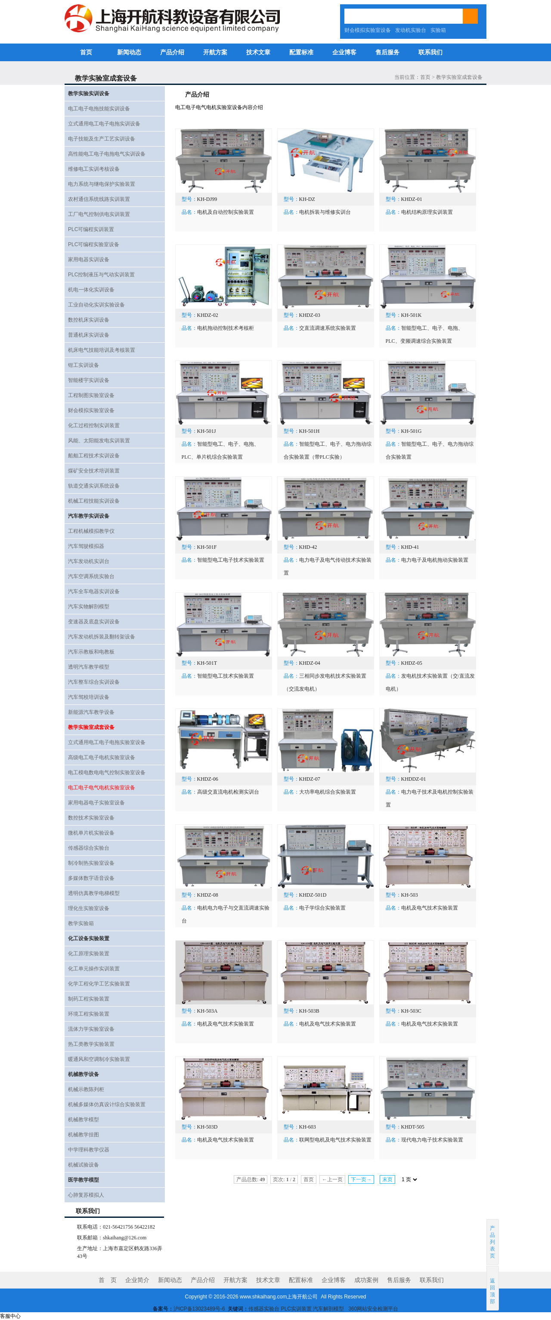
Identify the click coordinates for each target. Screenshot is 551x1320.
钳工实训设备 (83, 365)
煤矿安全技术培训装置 (94, 471)
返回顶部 (493, 1287)
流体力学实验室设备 (91, 1029)
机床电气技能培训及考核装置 (101, 350)
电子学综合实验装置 (322, 908)
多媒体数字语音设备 (91, 878)
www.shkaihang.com (263, 1297)
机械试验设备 (83, 1165)
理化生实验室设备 (88, 908)
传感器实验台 (263, 1309)
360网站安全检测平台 (373, 1309)
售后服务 (387, 52)
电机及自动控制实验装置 (225, 212)
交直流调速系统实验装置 (327, 328)
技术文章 (258, 52)
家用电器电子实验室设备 (96, 803)
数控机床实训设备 (88, 320)
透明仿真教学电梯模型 (94, 893)
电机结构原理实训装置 (427, 212)
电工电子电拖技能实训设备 (99, 109)
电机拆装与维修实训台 (325, 212)
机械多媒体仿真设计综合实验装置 (106, 1104)
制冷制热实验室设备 (91, 863)
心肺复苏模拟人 (86, 1195)
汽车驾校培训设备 (88, 697)
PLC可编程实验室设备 (93, 244)
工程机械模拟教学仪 (91, 531)
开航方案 (215, 52)
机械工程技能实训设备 (94, 501)
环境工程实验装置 (88, 1014)
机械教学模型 (83, 1120)
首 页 (108, 1279)
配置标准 (301, 52)
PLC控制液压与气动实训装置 (101, 275)
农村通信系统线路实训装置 (99, 199)
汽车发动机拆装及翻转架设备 (101, 637)
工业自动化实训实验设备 (96, 305)
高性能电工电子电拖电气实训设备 (106, 154)
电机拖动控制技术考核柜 (225, 328)
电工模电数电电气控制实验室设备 (106, 772)
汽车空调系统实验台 (91, 576)
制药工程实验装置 (88, 999)
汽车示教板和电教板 (91, 652)
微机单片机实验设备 (91, 833)
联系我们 (430, 52)
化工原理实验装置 (88, 954)
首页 (86, 52)
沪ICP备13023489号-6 (199, 1309)
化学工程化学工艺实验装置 (99, 984)
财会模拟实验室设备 (367, 30)
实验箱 (438, 30)
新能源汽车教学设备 (91, 712)
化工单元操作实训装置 (94, 969)
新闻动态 (129, 52)
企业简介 (137, 1279)
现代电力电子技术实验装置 (432, 1140)
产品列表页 (492, 1242)
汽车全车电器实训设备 (94, 591)
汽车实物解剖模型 (88, 607)
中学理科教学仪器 (88, 1150)
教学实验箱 (81, 923)
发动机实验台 (410, 30)
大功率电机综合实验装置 (327, 792)
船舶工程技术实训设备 (94, 456)
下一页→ (361, 1179)
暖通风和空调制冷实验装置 (99, 1059)
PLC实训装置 (296, 1309)
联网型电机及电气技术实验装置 (335, 1140)
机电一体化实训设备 (91, 290)
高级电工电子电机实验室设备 (101, 757)
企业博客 (344, 52)
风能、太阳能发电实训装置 (99, 441)
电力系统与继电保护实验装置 (101, 184)
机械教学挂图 (83, 1135)
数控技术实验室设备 (91, 818)
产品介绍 (172, 52)
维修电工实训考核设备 (94, 169)
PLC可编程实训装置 (91, 229)
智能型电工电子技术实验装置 (230, 560)
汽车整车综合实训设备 (94, 682)
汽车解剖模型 (329, 1309)
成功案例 (366, 1279)
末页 (387, 1179)
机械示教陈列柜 (86, 1089)
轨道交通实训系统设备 (94, 486)
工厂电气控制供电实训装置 (99, 214)
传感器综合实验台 (88, 848)
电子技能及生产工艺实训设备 (101, 139)
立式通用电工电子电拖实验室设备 (106, 742)
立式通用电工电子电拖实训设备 (104, 124)
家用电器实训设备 (88, 259)
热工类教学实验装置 (91, 1044)
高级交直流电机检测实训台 (228, 792)
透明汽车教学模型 (88, 667)
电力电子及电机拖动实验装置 (434, 560)
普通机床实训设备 (88, 335)
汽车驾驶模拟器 (86, 546)
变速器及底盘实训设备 (94, 622)
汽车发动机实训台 (88, 561)
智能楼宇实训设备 (88, 380)
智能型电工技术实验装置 (225, 676)
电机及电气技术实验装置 (429, 908)
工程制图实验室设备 (91, 395)
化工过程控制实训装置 (94, 425)
